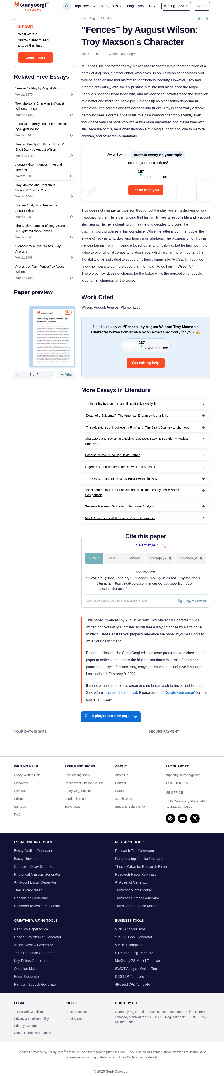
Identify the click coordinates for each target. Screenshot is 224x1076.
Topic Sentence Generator (34, 953)
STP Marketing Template (134, 953)
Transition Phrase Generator (137, 898)
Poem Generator (27, 976)
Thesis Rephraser (28, 890)
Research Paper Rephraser (136, 874)
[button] (202, 6)
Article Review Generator (33, 945)
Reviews (20, 791)
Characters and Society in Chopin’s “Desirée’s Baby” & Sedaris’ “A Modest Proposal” (136, 441)
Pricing (19, 798)
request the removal (121, 692)
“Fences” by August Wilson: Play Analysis (38, 248)
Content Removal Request (32, 1033)
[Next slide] (50, 375)
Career (120, 791)
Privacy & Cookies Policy (31, 1019)
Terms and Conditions (29, 1012)
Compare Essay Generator (35, 866)
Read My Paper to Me (31, 929)
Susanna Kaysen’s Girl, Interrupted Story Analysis (119, 506)
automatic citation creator (132, 600)
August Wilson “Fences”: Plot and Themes (38, 167)
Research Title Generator (134, 851)
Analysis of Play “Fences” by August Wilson (40, 269)
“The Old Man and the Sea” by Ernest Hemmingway (121, 478)
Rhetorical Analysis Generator (37, 874)
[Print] (66, 375)
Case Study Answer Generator (37, 937)
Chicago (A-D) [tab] (191, 558)
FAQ (17, 814)
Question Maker (26, 969)
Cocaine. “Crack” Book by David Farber (112, 455)
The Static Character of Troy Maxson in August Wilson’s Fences (40, 228)
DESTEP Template (129, 976)
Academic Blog (75, 798)
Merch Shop (123, 798)
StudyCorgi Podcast (78, 791)
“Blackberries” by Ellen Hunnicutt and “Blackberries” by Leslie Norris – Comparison (133, 492)
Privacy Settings (26, 1026)
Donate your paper (179, 692)
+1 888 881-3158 (177, 783)
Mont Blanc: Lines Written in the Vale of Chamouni (120, 518)
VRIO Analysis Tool (130, 929)
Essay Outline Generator (33, 851)
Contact (120, 783)
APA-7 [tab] (94, 558)
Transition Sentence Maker (136, 906)
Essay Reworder (27, 859)
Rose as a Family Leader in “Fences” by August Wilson (41, 126)
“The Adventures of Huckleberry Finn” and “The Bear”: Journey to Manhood (137, 427)
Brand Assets (74, 1019)
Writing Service (176, 6)
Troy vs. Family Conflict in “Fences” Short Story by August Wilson (39, 146)
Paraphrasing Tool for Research (139, 859)
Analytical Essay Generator (35, 882)
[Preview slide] (18, 375)
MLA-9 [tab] (113, 558)
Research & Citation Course (84, 783)
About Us (121, 775)
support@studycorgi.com (183, 775)
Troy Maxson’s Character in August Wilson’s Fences (39, 105)
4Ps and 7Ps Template (132, 984)
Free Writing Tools (77, 775)
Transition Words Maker (133, 890)
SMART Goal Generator (133, 937)
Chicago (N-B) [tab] (160, 558)
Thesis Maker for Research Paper (141, 866)
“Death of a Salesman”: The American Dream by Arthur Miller (127, 415)
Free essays (33, 9)
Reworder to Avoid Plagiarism (37, 906)
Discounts (23, 783)
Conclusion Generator (31, 898)
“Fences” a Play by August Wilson (38, 88)
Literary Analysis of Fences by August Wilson (36, 207)
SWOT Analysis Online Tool (136, 969)
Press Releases (76, 1012)
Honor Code (126, 1057)
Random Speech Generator (35, 984)
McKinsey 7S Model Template (138, 961)
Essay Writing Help (27, 775)
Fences (96, 54)
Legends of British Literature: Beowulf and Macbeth (120, 467)
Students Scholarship (130, 806)
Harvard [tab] (134, 558)
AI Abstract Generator (132, 882)
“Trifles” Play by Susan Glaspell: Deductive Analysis (120, 404)
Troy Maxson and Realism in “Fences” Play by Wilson (35, 187)
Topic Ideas (72, 806)
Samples (20, 806)
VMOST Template (129, 945)
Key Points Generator (30, 961)
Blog (130, 6)
